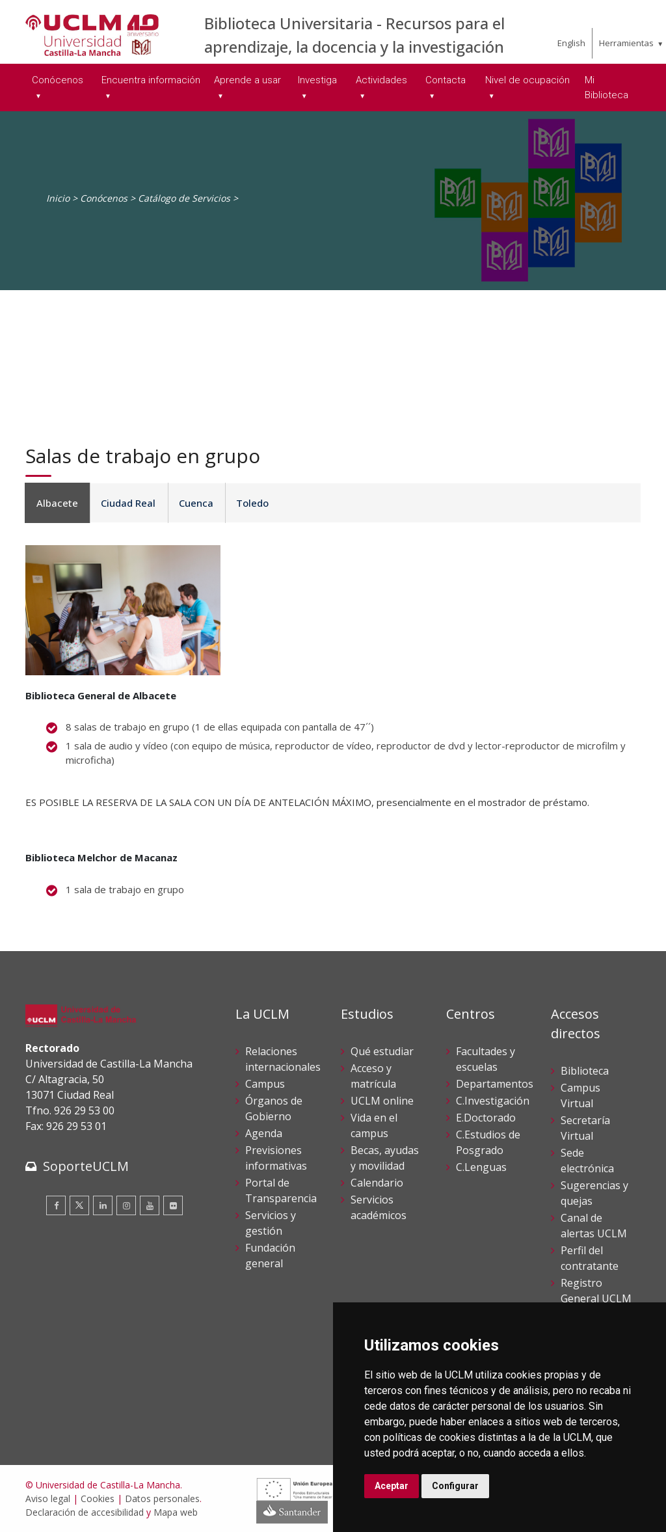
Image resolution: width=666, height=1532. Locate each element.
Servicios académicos (378, 1207)
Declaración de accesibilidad (84, 1512)
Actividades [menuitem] (381, 80)
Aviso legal (47, 1498)
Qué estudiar (382, 1051)
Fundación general (270, 1255)
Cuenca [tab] (192, 502)
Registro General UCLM (596, 1291)
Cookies (97, 1498)
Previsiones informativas (276, 1158)
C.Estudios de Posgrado (488, 1142)
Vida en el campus (374, 1125)
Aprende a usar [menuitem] (247, 80)
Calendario (377, 1183)
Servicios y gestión (270, 1223)
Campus (265, 1084)
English (571, 43)
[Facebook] (56, 1205)
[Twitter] (79, 1205)
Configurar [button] (455, 1486)
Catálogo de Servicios (184, 198)
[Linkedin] (103, 1205)
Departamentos (494, 1084)
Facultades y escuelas (485, 1059)
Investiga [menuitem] (317, 80)
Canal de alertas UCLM (594, 1226)
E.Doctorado (486, 1117)
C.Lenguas (481, 1167)
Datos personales (162, 1498)
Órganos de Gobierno (273, 1108)
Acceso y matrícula (373, 1076)
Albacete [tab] (56, 502)
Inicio (58, 198)
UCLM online (382, 1101)
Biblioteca (585, 1071)
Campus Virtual (580, 1095)
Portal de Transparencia (281, 1190)
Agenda (263, 1133)
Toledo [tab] (247, 502)
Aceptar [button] (391, 1486)
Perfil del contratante (590, 1258)
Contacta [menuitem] (445, 80)
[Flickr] (173, 1205)
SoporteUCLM (86, 1166)
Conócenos (103, 198)
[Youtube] (149, 1205)
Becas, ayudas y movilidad (385, 1158)
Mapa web (175, 1512)
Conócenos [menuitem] (57, 80)
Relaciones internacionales (283, 1059)
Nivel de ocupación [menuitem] (527, 80)
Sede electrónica (587, 1161)
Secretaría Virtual (585, 1128)
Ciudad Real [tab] (126, 502)
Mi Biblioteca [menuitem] (606, 87)
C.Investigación (492, 1101)
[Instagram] (126, 1205)
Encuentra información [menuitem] (150, 80)
